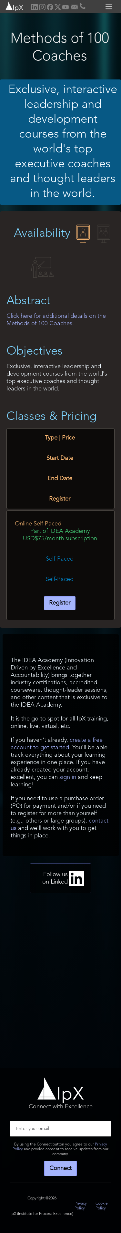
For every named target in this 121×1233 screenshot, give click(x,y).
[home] (12, 5)
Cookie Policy (102, 1206)
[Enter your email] (60, 1128)
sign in (67, 777)
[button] (109, 6)
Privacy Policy (81, 1206)
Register (59, 603)
